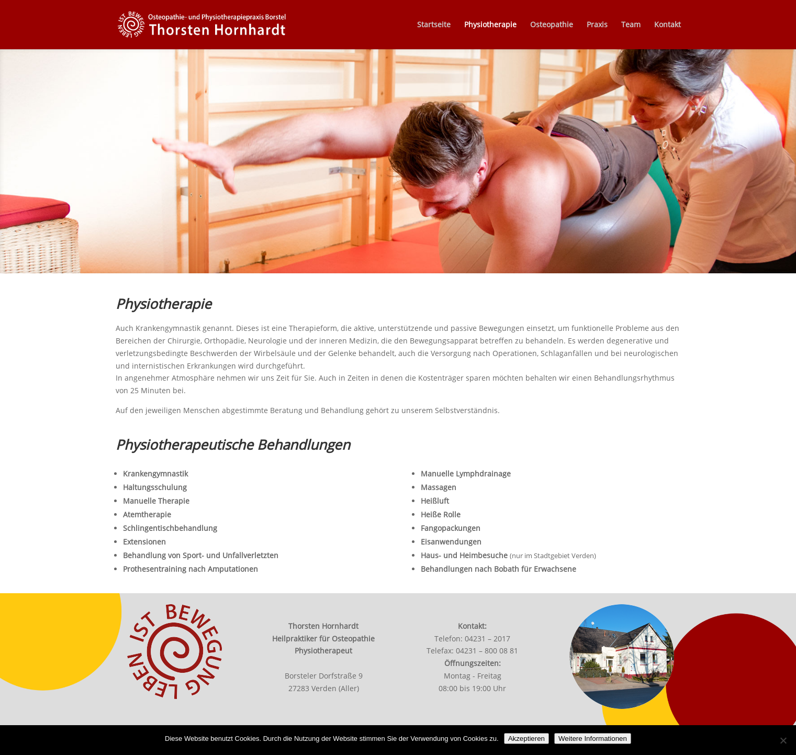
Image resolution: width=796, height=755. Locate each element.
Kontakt (667, 25)
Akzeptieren (526, 738)
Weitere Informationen (592, 738)
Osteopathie (551, 25)
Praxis (597, 25)
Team (631, 25)
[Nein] (783, 740)
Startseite (434, 25)
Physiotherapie (490, 25)
